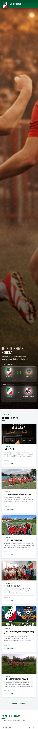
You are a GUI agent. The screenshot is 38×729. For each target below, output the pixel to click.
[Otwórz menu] (25, 4)
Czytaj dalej (10, 464)
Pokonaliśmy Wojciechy (12, 586)
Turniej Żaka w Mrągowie (13, 540)
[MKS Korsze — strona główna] (11, 4)
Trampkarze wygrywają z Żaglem (16, 679)
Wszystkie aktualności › (19, 704)
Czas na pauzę (9, 449)
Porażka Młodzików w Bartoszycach (17, 494)
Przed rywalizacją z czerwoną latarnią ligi (19, 632)
